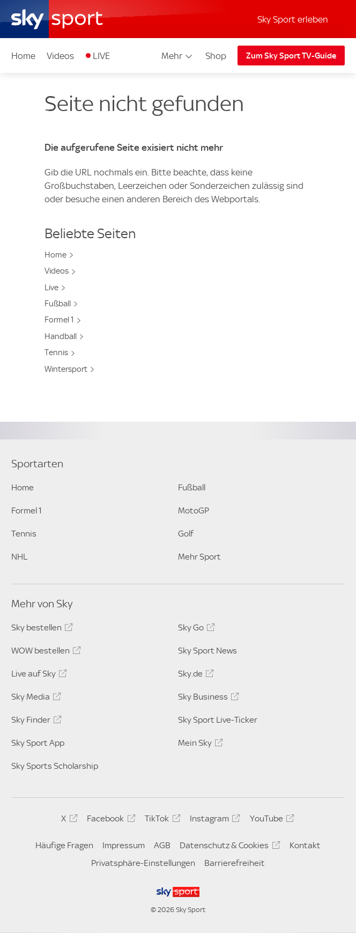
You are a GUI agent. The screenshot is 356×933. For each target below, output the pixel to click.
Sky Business (207, 699)
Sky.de (194, 675)
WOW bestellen (44, 652)
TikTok (161, 820)
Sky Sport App (37, 743)
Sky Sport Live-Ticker (217, 720)
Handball (60, 336)
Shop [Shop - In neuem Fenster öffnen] (215, 55)
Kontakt (305, 845)
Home (23, 55)
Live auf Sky (37, 675)
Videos (60, 55)
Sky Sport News (207, 650)
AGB (162, 845)
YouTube (270, 820)
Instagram (213, 820)
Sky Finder (34, 722)
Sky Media (34, 699)
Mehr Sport (199, 557)
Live (51, 287)
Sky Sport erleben (292, 19)
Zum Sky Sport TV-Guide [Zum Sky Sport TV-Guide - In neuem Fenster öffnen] (291, 56)
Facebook (109, 820)
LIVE (101, 55)
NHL (19, 557)
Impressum (123, 845)
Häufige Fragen (64, 845)
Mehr (177, 55)
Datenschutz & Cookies (228, 847)
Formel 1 (59, 320)
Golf (186, 533)
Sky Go (195, 629)
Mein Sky (199, 745)
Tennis (56, 352)
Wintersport (65, 369)
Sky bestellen (40, 629)
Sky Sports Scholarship (54, 766)
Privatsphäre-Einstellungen (143, 863)
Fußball (57, 303)
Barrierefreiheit (234, 863)
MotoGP (193, 510)
